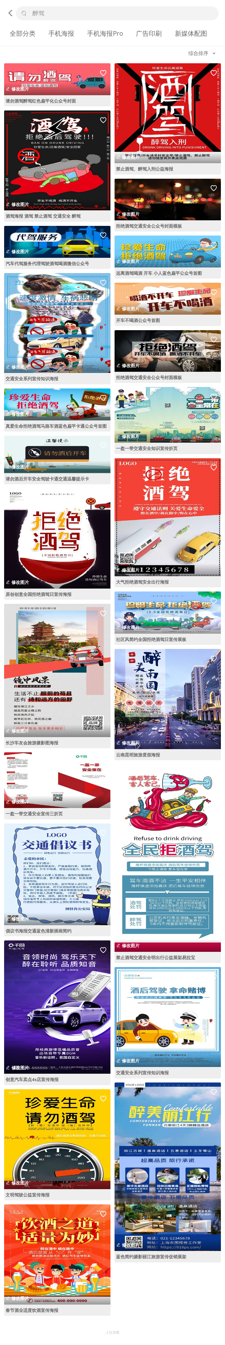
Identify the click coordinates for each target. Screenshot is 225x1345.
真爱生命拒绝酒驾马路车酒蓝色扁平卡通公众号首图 (56, 426)
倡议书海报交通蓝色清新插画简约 (38, 931)
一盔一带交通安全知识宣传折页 (147, 448)
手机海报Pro (105, 33)
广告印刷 (149, 33)
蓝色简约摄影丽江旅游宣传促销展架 (151, 1256)
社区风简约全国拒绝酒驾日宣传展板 (151, 639)
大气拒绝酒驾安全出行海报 (142, 582)
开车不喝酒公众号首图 (138, 320)
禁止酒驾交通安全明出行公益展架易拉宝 (155, 957)
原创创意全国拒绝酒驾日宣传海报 (38, 594)
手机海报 (61, 33)
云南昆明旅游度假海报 (138, 755)
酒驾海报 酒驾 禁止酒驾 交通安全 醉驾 (43, 216)
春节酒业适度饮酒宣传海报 (32, 1310)
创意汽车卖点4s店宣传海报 (32, 1079)
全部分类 (22, 33)
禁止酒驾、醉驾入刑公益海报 (144, 169)
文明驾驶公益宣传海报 (28, 1195)
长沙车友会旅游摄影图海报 (32, 743)
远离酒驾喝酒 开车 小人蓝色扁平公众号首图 (159, 273)
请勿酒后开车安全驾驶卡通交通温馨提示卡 (47, 479)
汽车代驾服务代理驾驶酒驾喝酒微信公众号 (47, 263)
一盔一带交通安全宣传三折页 (34, 813)
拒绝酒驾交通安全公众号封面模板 (149, 226)
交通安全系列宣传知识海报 (32, 378)
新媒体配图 (191, 33)
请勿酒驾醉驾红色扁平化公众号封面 (41, 101)
